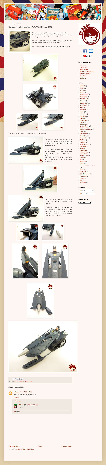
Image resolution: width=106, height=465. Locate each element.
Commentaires (84, 194)
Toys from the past (85, 73)
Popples (82, 118)
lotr (81, 180)
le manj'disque (84, 69)
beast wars (83, 135)
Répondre (16, 397)
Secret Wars (83, 133)
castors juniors (84, 153)
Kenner (30, 381)
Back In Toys (83, 67)
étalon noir (83, 161)
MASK (82, 163)
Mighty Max (83, 172)
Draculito (82, 157)
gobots (82, 92)
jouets (26, 381)
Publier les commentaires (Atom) (25, 449)
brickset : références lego (87, 71)
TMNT (82, 88)
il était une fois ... (85, 144)
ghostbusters (83, 96)
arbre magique (84, 125)
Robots (82, 148)
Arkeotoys (83, 65)
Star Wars (83, 116)
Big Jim (82, 140)
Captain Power (84, 127)
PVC (81, 107)
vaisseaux (83, 109)
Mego (81, 169)
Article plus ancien (66, 446)
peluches (82, 114)
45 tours (82, 90)
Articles (82, 190)
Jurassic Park (84, 99)
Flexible (82, 178)
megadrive (83, 182)
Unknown (16, 392)
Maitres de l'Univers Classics (88, 166)
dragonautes (83, 138)
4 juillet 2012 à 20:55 (32, 404)
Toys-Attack (83, 76)
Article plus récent (14, 446)
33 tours (82, 101)
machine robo (84, 94)
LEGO (82, 86)
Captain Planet (84, 155)
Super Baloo (83, 151)
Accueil (40, 446)
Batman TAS (21, 381)
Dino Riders (83, 120)
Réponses (18, 401)
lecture (82, 112)
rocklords (82, 142)
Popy (81, 122)
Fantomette (83, 176)
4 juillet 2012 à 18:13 (26, 392)
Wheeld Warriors (84, 174)
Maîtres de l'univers (85, 129)
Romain (21, 404)
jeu (81, 159)
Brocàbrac (83, 78)
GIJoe (81, 131)
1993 (16, 381)
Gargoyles (83, 146)
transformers (83, 105)
